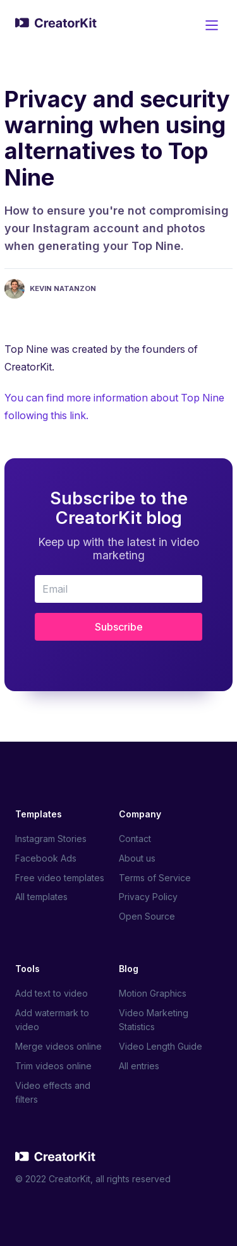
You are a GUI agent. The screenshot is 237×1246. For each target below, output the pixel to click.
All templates (41, 896)
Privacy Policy (148, 896)
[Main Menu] (212, 25)
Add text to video (51, 993)
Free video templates (59, 877)
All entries (139, 1065)
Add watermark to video (52, 1019)
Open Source (147, 916)
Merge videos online (58, 1046)
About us (137, 858)
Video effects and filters (52, 1092)
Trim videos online (53, 1065)
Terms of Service (155, 877)
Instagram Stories (51, 838)
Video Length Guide (160, 1046)
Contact (135, 838)
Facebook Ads (45, 858)
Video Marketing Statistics (153, 1019)
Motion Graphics (152, 993)
